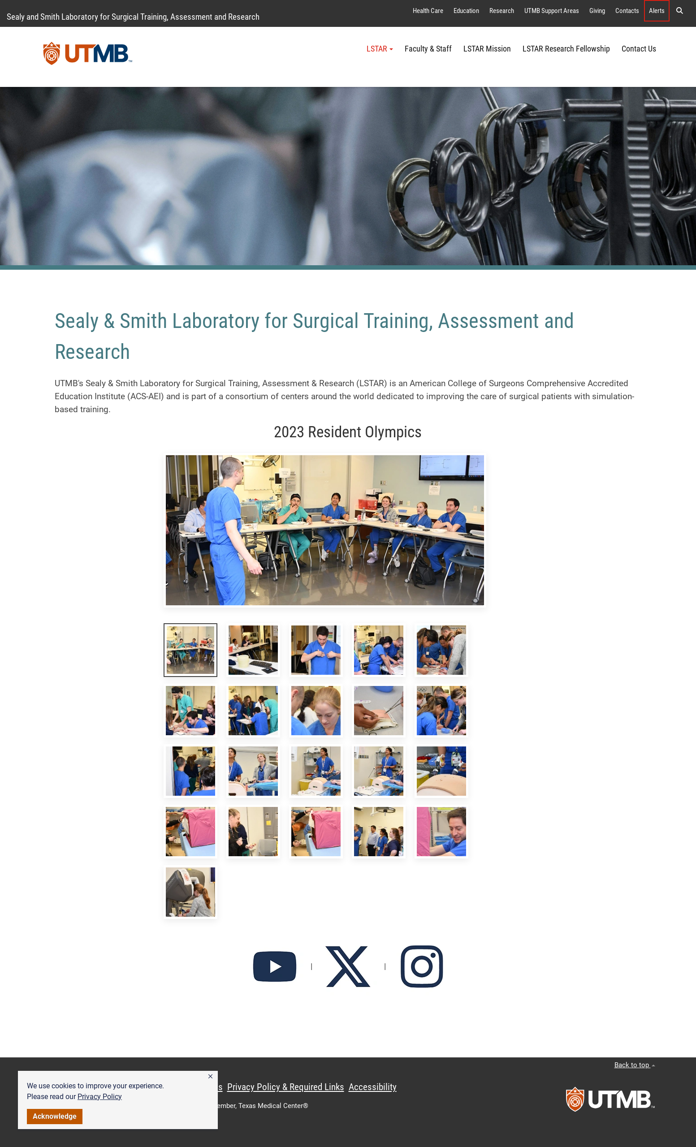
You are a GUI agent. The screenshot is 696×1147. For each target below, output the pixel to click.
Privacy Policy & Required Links (285, 1087)
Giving (597, 11)
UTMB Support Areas (551, 11)
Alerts (657, 11)
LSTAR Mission (487, 49)
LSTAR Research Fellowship (566, 49)
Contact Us (639, 49)
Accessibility (373, 1087)
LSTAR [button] (380, 49)
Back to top (634, 1065)
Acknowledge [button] (55, 1116)
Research (501, 11)
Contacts (627, 11)
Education (466, 11)
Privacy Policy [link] (100, 1096)
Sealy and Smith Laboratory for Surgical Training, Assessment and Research (133, 17)
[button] (210, 1076)
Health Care (428, 11)
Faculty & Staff (428, 49)
